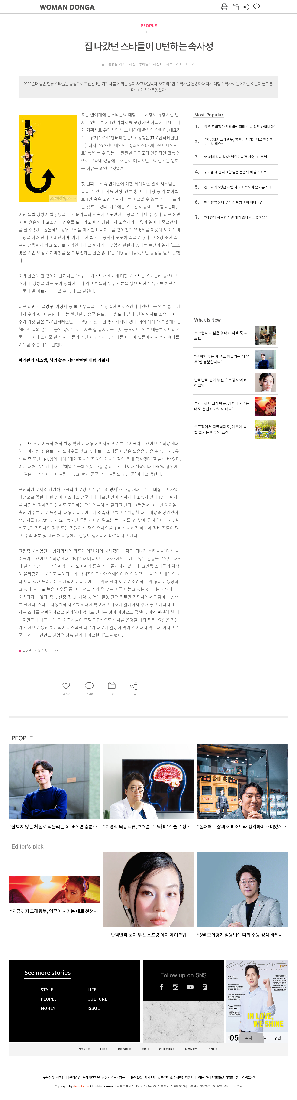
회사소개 (149, 1077)
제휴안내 (190, 1077)
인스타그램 (175, 987)
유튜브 (190, 987)
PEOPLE (148, 25)
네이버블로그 (205, 987)
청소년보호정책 (245, 1077)
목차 (248, 1038)
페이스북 (161, 987)
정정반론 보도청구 (113, 1077)
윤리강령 (75, 1077)
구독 (263, 1038)
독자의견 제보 (91, 1077)
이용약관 (203, 1077)
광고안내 (61, 1077)
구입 (277, 1038)
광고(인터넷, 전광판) (170, 1077)
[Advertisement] (88, 401)
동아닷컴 (136, 1078)
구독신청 (48, 1077)
